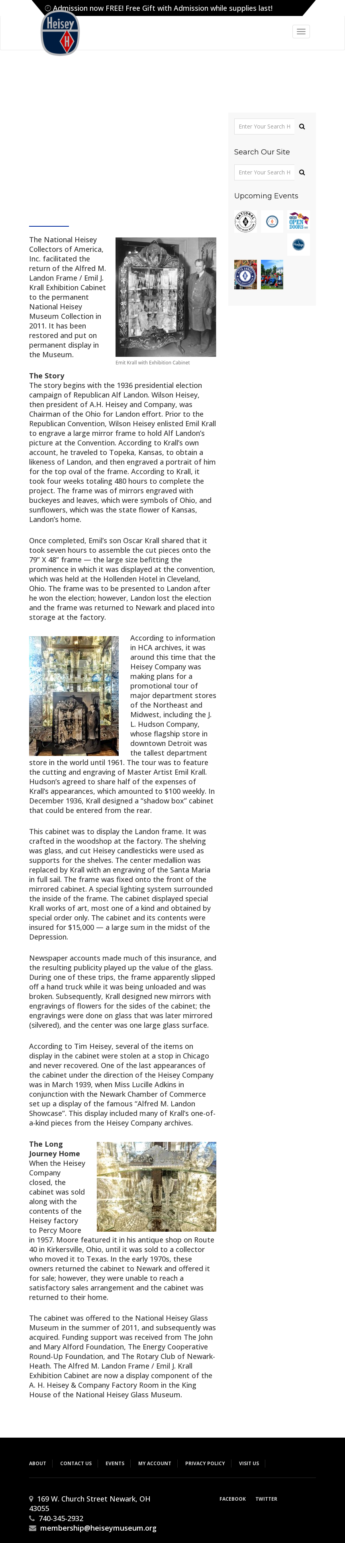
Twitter (266, 1499)
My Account (154, 1463)
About (37, 1463)
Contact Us (76, 1463)
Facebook (233, 1499)
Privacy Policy (205, 1463)
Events (115, 1463)
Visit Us (249, 1463)
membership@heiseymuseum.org (98, 1528)
